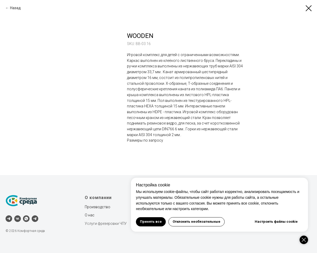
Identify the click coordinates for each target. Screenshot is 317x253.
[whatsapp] (26, 218)
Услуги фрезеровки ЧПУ (106, 223)
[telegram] (9, 218)
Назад (15, 8)
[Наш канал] (35, 218)
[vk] (17, 218)
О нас (89, 215)
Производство (97, 207)
